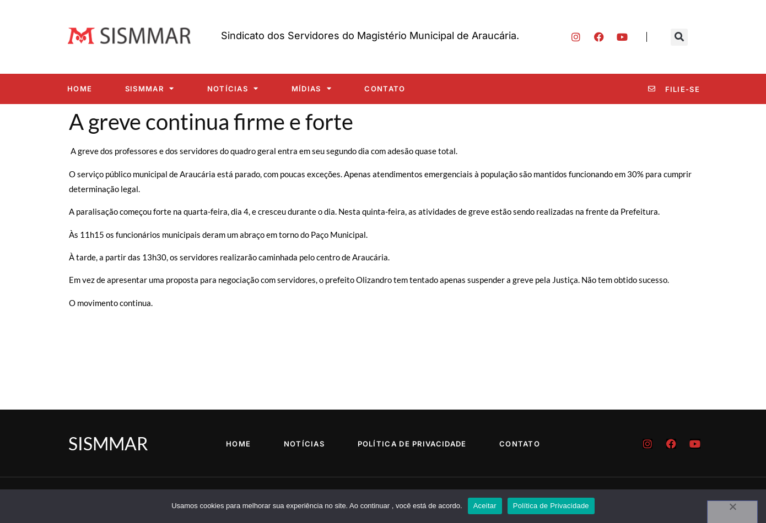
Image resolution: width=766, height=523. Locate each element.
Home (79, 88)
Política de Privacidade (412, 443)
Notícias (233, 88)
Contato (384, 88)
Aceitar (485, 506)
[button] (679, 37)
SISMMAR (149, 88)
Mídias (312, 88)
